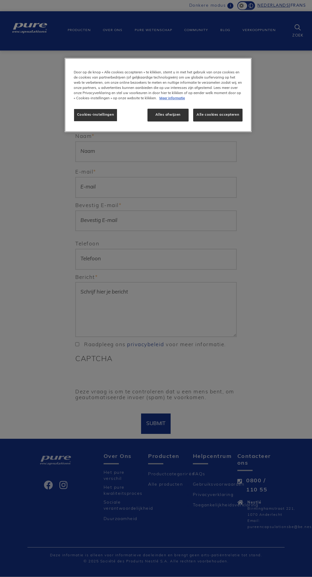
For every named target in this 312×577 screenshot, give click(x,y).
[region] (158, 95)
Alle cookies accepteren (218, 115)
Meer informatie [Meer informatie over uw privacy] (172, 98)
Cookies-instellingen (95, 115)
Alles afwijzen (168, 115)
